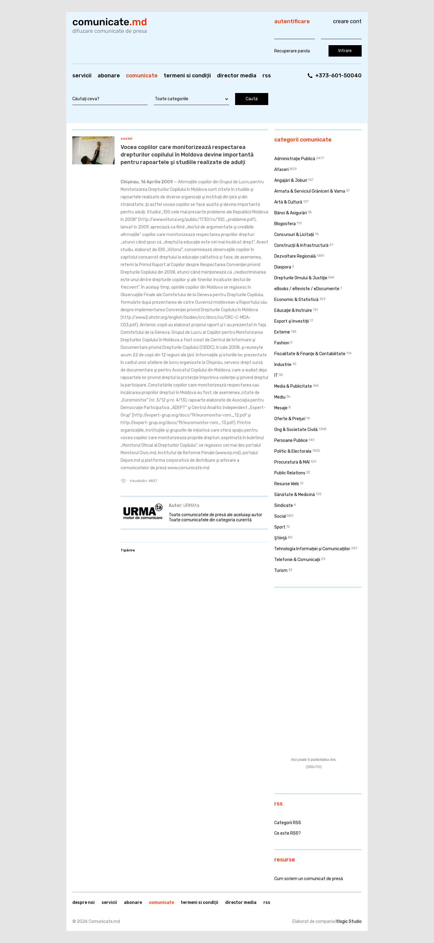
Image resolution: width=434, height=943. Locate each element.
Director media (236, 75)
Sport (279, 527)
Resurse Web (286, 483)
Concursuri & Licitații (294, 234)
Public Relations (289, 473)
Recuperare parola (292, 51)
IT (276, 375)
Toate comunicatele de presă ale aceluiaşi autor (215, 514)
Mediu (279, 397)
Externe (282, 332)
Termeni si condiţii (187, 75)
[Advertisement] (312, 631)
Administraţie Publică (294, 158)
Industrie (282, 364)
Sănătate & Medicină (294, 494)
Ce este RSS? (287, 833)
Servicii (82, 75)
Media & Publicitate (293, 386)
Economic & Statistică (296, 299)
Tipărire (128, 550)
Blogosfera (285, 223)
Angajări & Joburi (290, 180)
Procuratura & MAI (292, 462)
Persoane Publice (291, 440)
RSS (267, 75)
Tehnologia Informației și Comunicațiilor (312, 548)
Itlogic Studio (349, 921)
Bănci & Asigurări (290, 213)
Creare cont (347, 21)
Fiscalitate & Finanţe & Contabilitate (309, 353)
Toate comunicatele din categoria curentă (210, 520)
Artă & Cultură (288, 202)
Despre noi (83, 902)
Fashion (281, 343)
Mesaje (281, 408)
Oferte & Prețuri (289, 418)
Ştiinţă (280, 538)
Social (126, 138)
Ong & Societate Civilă (296, 429)
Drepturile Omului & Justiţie (300, 278)
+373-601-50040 (338, 75)
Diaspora (282, 267)
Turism (281, 570)
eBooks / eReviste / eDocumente (306, 288)
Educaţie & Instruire (293, 310)
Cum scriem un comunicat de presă (308, 878)
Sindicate (283, 505)
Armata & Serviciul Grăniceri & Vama (309, 191)
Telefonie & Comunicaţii (297, 559)
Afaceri (281, 169)
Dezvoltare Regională (295, 256)
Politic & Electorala (292, 451)
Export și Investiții (291, 321)
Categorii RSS (287, 822)
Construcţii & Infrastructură (301, 245)
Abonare (109, 75)
